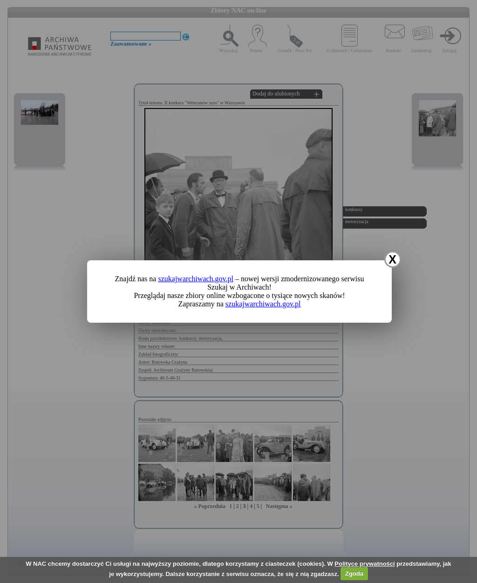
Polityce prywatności (364, 563)
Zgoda (354, 573)
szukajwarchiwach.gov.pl (195, 279)
